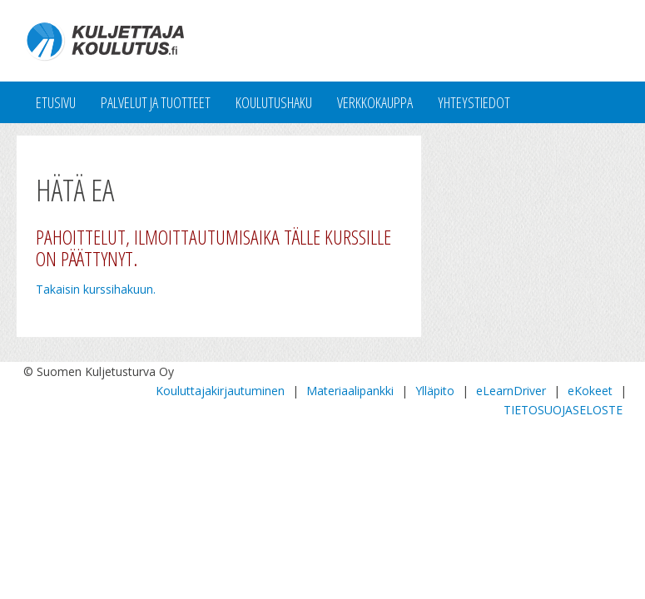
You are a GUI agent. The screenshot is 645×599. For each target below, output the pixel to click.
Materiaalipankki (350, 391)
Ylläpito (434, 391)
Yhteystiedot (474, 102)
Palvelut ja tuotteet (156, 102)
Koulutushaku (274, 102)
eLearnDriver (511, 391)
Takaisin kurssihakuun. (96, 289)
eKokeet (590, 391)
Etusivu (56, 102)
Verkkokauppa (375, 102)
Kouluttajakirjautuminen (220, 391)
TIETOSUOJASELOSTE (563, 410)
